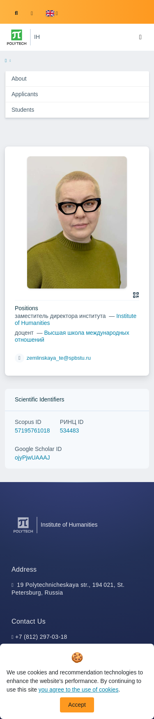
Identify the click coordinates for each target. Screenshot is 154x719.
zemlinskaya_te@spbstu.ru (59, 358)
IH (37, 37)
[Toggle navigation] (140, 37)
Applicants (24, 94)
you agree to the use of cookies (79, 689)
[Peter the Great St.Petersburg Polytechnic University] (16, 37)
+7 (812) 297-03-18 (41, 636)
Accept (77, 704)
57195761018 (32, 430)
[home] (6, 61)
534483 (69, 430)
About (19, 78)
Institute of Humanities (69, 524)
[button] (52, 13)
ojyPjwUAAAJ (32, 457)
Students (22, 109)
